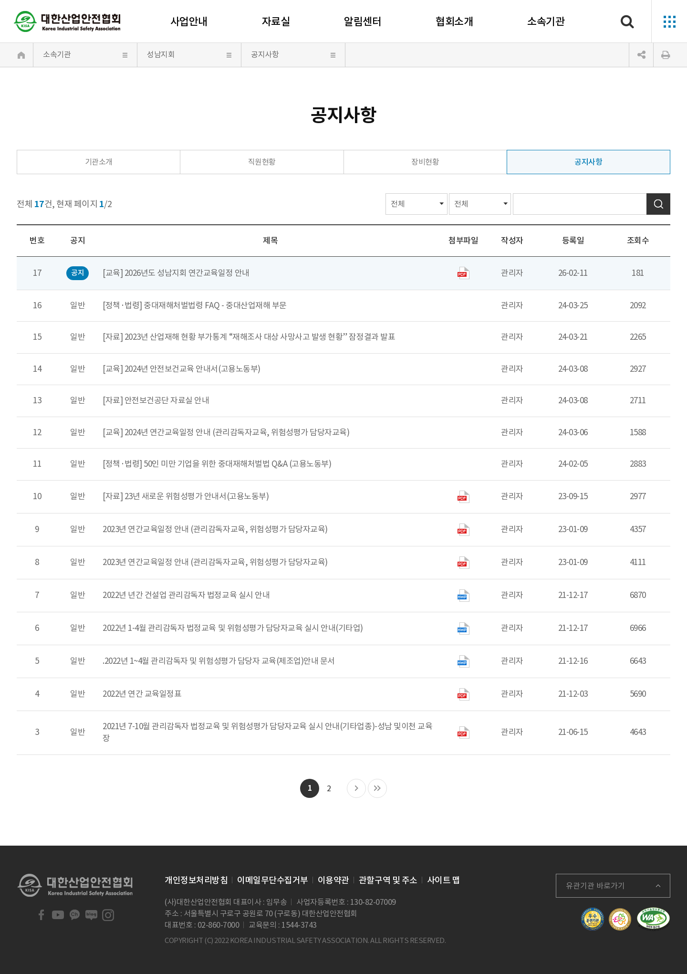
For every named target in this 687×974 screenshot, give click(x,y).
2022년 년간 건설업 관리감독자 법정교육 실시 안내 (186, 595)
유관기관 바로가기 (595, 885)
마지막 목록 (377, 788)
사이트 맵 (443, 880)
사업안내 (189, 21)
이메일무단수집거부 (272, 880)
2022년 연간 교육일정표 (142, 694)
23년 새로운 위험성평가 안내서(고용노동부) (197, 496)
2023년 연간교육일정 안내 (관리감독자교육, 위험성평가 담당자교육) (215, 529)
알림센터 (362, 21)
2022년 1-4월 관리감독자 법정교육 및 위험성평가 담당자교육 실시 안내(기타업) (233, 628)
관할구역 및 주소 (388, 880)
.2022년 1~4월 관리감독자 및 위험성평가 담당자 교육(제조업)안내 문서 (219, 661)
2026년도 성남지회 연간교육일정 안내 (187, 273)
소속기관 (545, 21)
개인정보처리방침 (196, 880)
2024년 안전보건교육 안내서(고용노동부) (192, 369)
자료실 (276, 21)
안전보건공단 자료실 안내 (167, 400)
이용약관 (333, 880)
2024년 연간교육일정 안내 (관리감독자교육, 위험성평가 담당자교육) (237, 432)
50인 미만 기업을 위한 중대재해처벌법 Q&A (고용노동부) (237, 464)
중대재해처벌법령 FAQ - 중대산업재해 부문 (215, 305)
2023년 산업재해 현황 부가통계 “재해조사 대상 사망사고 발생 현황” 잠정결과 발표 (260, 337)
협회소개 (454, 21)
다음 (356, 788)
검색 (658, 204)
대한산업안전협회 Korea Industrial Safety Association (67, 21)
